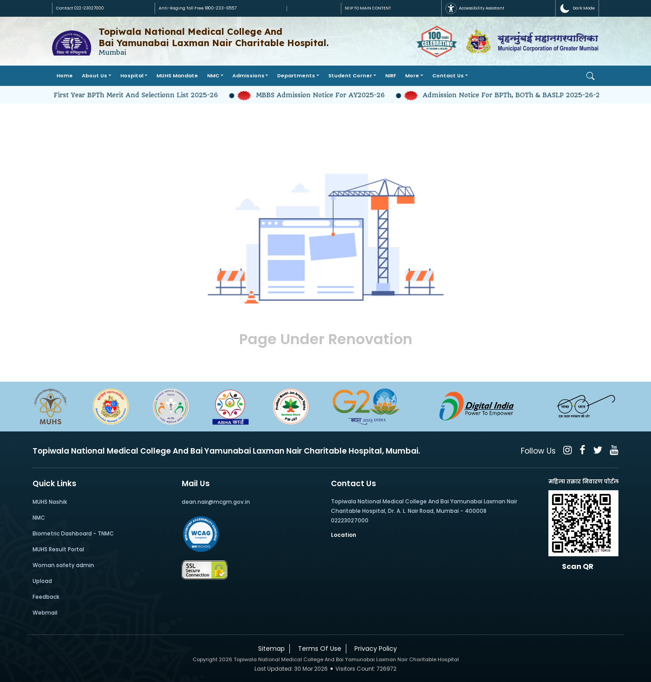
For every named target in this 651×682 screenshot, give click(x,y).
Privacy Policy (374, 648)
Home (65, 75)
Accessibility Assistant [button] (475, 8)
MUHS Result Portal (58, 549)
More (412, 75)
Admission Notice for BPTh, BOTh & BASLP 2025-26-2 (507, 95)
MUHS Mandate (177, 75)
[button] (577, 8)
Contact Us (448, 75)
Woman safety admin (63, 565)
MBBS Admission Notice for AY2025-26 (317, 95)
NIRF (390, 75)
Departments (296, 75)
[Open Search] (590, 76)
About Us (94, 75)
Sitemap (270, 648)
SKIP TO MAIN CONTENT (368, 8)
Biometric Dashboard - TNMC (73, 533)
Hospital (131, 75)
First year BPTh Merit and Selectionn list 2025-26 (133, 95)
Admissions (248, 75)
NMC (213, 75)
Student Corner (350, 75)
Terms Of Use (317, 648)
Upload (42, 581)
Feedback (46, 597)
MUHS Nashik (50, 502)
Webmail (45, 612)
